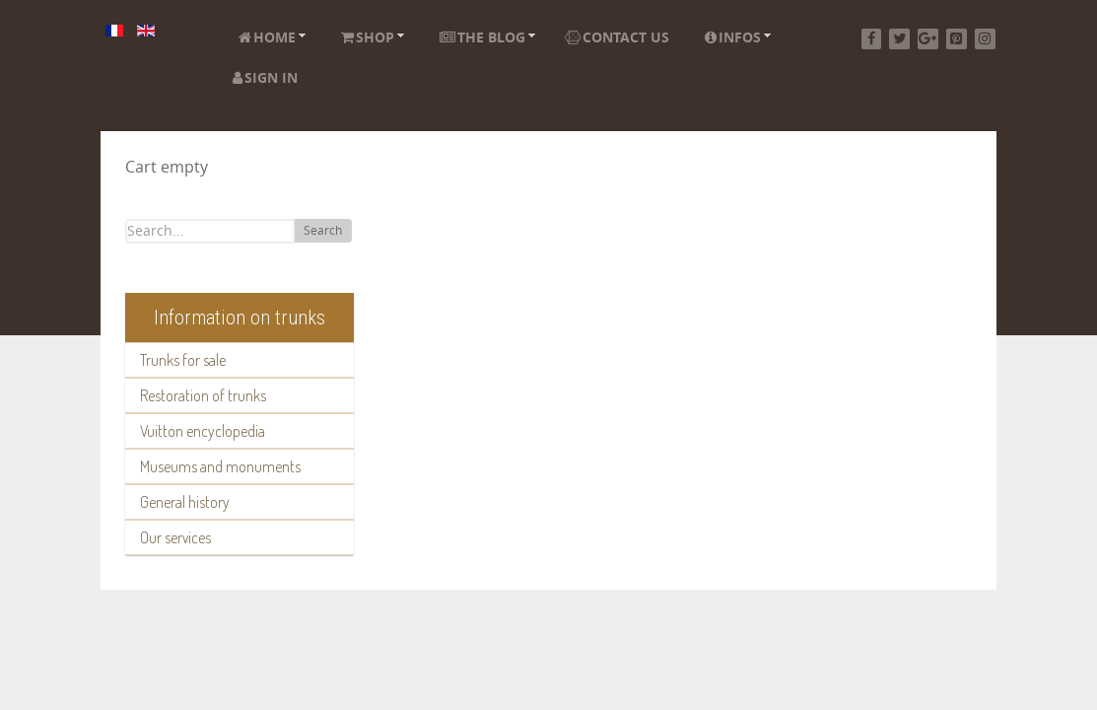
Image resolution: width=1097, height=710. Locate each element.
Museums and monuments (220, 466)
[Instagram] (985, 39)
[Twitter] (899, 39)
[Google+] (928, 39)
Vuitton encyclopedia (202, 431)
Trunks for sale (183, 360)
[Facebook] (871, 39)
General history (185, 502)
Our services (175, 537)
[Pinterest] (956, 39)
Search (323, 231)
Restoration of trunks (203, 395)
